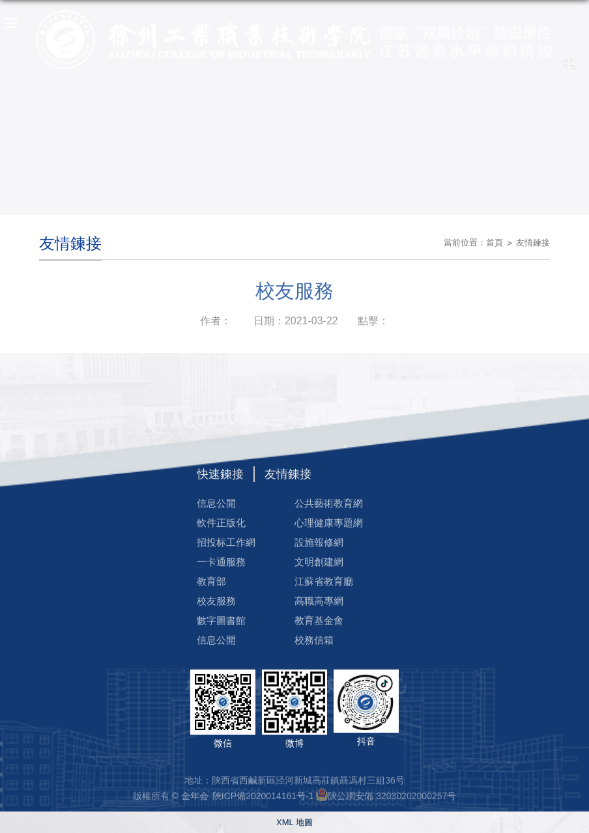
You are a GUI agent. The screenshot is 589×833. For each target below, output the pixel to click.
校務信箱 (314, 639)
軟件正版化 (221, 522)
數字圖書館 (221, 620)
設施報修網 (318, 542)
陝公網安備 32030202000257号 (392, 796)
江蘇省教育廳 (323, 581)
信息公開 (216, 503)
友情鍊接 (533, 242)
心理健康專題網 (328, 522)
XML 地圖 (294, 822)
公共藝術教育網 (328, 503)
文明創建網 (318, 561)
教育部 (211, 581)
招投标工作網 (226, 542)
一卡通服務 (221, 561)
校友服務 (216, 600)
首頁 (494, 242)
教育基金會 (318, 620)
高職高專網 (318, 600)
